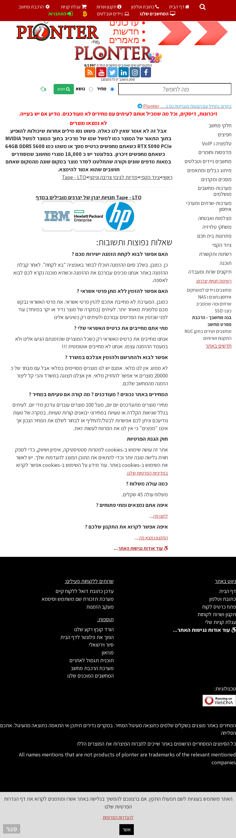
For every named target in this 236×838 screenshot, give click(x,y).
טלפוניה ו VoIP (216, 143)
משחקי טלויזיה (217, 226)
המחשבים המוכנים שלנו (90, 675)
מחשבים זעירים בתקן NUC (207, 331)
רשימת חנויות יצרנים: (213, 281)
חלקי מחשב (220, 125)
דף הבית (179, 7)
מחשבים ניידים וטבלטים (207, 161)
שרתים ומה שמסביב (213, 304)
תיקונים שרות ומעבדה (209, 271)
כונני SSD (223, 311)
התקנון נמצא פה (153, 538)
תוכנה (225, 262)
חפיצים (224, 134)
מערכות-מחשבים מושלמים (214, 191)
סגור (11, 829)
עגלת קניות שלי (220, 622)
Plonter (184, 106)
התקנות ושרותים (217, 338)
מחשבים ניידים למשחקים (209, 290)
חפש (64, 89)
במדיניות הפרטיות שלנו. (147, 473)
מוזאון (108, 652)
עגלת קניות (74, 7)
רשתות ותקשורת (215, 253)
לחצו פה (160, 516)
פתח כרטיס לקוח (219, 606)
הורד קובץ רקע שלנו (94, 629)
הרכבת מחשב (35, 7)
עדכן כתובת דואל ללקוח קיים (84, 591)
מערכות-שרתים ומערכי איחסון (208, 206)
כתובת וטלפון (145, 7)
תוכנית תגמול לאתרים (91, 660)
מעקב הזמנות (100, 606)
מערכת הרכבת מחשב (92, 668)
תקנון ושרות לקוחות (216, 614)
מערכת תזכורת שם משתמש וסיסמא (78, 598)
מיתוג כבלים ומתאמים (209, 170)
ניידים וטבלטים (113, 14)
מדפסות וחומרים (214, 152)
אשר (126, 829)
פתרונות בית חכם (214, 235)
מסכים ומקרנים (216, 179)
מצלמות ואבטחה (214, 218)
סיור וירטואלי (101, 644)
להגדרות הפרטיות (118, 817)
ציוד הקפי (221, 244)
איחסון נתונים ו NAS (214, 297)
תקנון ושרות (108, 7)
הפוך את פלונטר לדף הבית (87, 637)
